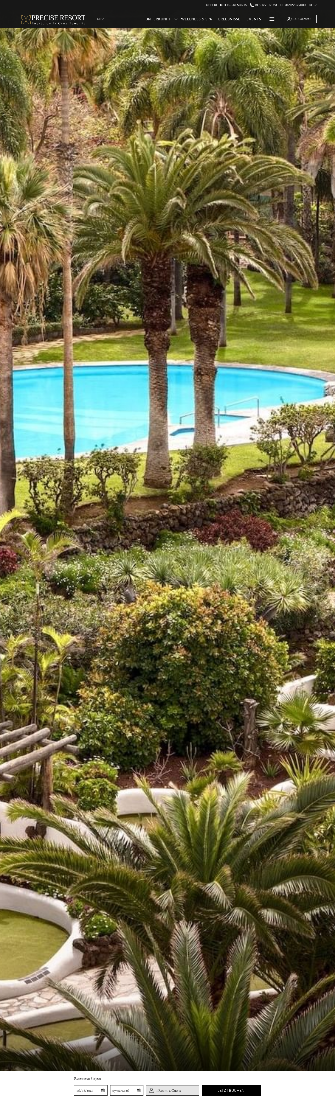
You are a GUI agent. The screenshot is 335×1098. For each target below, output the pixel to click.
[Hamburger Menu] (270, 19)
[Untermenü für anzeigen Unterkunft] (176, 19)
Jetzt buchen (231, 1090)
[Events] (253, 19)
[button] (90, 1090)
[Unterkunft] (158, 19)
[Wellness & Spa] (196, 19)
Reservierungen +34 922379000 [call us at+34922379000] (277, 5)
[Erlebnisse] (229, 19)
